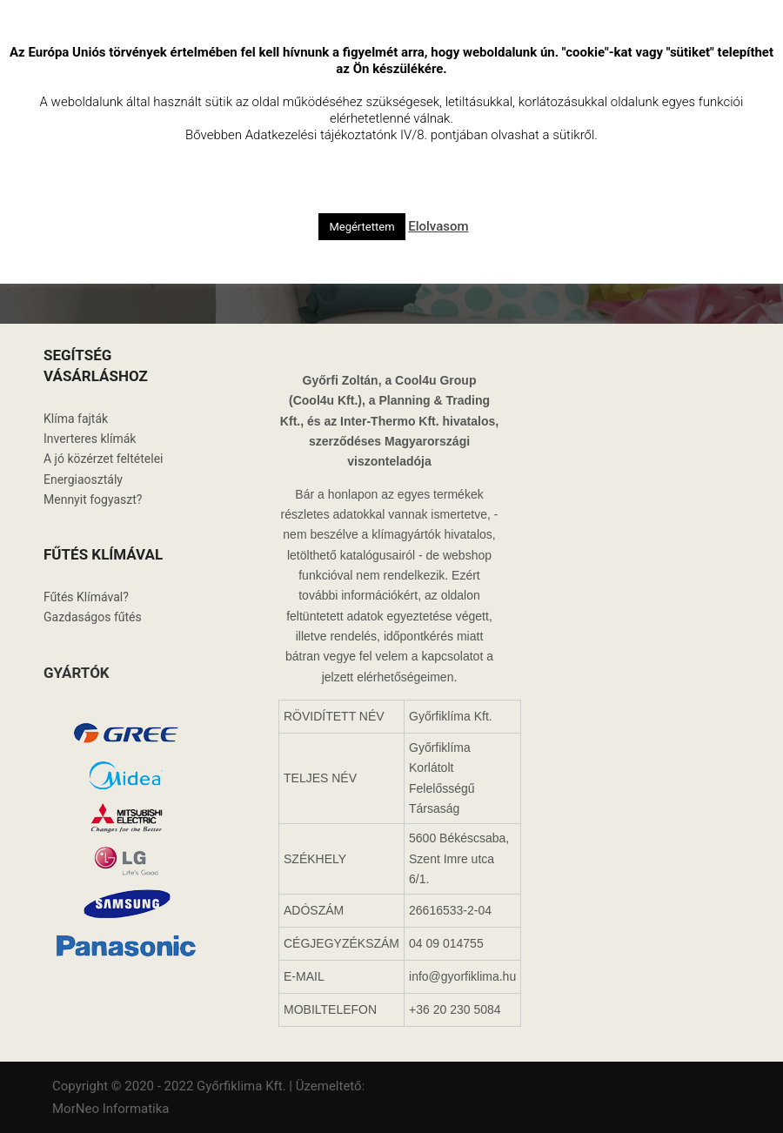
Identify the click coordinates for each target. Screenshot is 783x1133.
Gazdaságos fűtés (93, 617)
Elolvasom (438, 226)
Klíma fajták (76, 419)
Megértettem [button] (361, 226)
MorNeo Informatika (111, 1108)
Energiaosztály (83, 479)
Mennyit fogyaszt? (93, 499)
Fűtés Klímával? (86, 597)
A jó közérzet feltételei (103, 459)
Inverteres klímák (90, 439)
